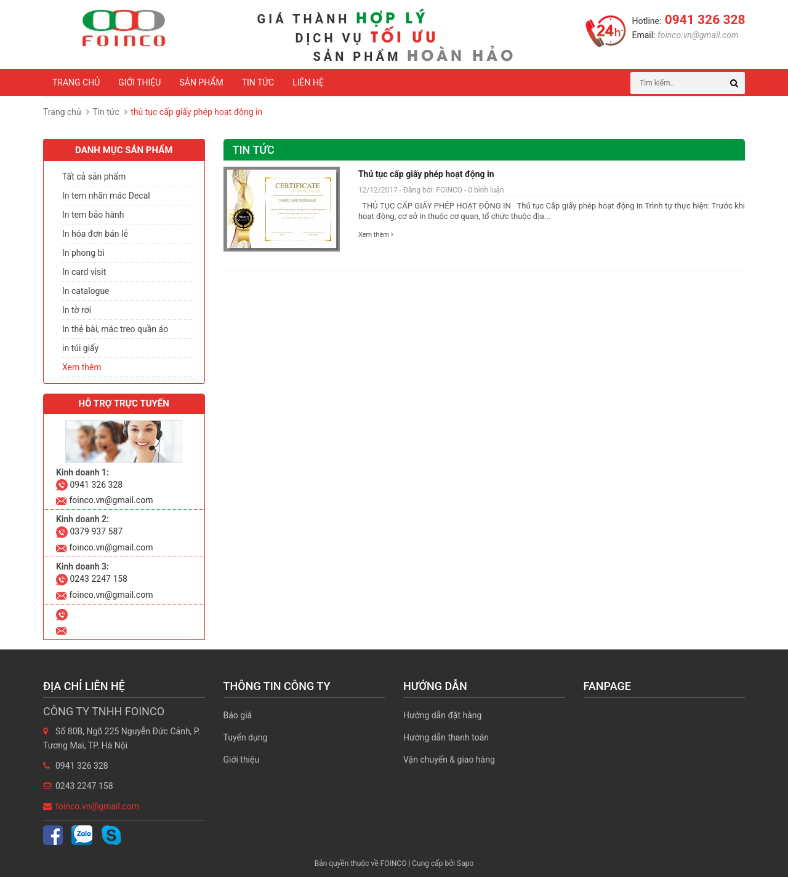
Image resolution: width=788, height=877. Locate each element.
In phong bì (83, 253)
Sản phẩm (201, 82)
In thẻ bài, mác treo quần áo (115, 329)
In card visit (84, 272)
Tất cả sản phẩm (94, 176)
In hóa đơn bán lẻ (95, 234)
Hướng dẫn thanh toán (446, 737)
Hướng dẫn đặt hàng (442, 715)
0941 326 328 (703, 19)
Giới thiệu (139, 82)
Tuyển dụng (245, 737)
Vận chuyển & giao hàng (449, 759)
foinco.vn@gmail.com (697, 35)
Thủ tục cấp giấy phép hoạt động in (426, 174)
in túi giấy (80, 348)
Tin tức (258, 82)
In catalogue (86, 291)
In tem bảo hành (93, 215)
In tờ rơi (76, 310)
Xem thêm (375, 235)
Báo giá (237, 715)
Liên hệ (308, 82)
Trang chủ (76, 82)
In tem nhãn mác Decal (106, 195)
